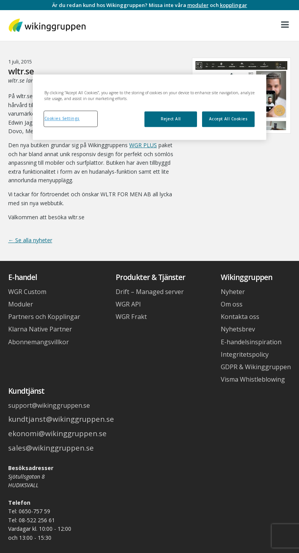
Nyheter (233, 291)
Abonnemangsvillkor (38, 342)
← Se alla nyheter (30, 240)
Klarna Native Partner (40, 329)
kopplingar (233, 5)
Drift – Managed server (150, 291)
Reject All (171, 119)
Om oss (232, 304)
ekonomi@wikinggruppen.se (57, 433)
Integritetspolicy (245, 354)
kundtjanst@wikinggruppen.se (61, 419)
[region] (149, 107)
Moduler (20, 304)
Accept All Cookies (228, 119)
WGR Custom (27, 291)
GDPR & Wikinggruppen (256, 367)
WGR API (128, 304)
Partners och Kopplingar (44, 316)
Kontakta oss (240, 316)
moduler (198, 5)
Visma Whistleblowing (253, 379)
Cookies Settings (62, 118)
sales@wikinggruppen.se (51, 448)
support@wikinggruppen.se (49, 405)
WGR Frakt (131, 316)
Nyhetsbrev (238, 329)
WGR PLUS (143, 145)
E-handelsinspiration (251, 342)
